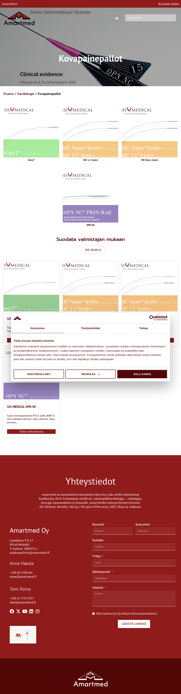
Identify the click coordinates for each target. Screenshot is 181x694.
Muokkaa (91, 374)
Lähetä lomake (134, 624)
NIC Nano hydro (149, 160)
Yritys (96, 556)
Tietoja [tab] (143, 328)
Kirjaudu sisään (169, 4)
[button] (117, 18)
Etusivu (9, 93)
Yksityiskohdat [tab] (90, 328)
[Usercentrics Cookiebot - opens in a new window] (151, 318)
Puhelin (98, 540)
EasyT (31, 160)
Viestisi (97, 588)
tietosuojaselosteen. (144, 613)
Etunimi (98, 524)
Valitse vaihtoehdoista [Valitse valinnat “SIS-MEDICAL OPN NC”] (31, 431)
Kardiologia (25, 93)
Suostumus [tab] (37, 328)
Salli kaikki (142, 374)
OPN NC (90, 225)
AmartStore (9, 4)
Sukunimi (142, 524)
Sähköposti (101, 572)
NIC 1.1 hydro (90, 160)
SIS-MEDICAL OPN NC (21, 407)
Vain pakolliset (39, 374)
